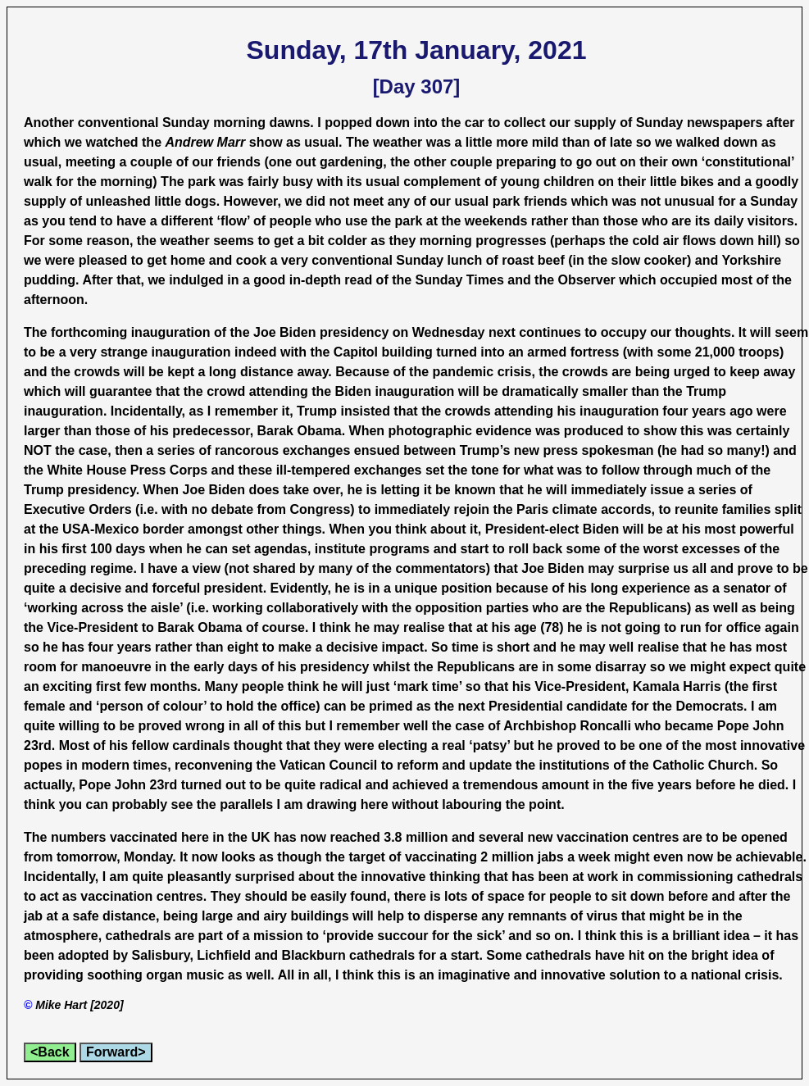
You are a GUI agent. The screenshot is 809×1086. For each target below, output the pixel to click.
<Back (50, 1052)
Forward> (115, 1052)
